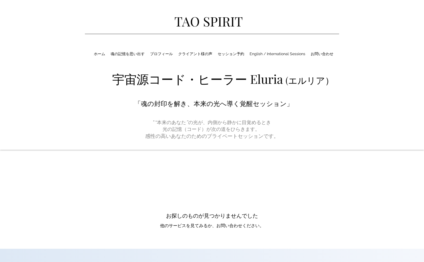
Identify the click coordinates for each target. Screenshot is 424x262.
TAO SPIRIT (208, 21)
